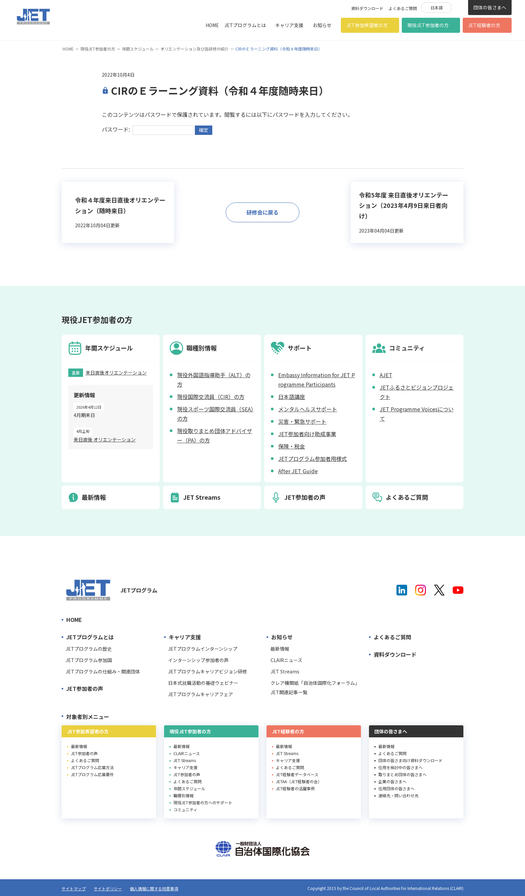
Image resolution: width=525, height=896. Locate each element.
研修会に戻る (262, 212)
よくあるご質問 (403, 8)
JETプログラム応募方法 (92, 767)
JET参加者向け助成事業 (307, 434)
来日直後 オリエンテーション (105, 439)
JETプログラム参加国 (89, 660)
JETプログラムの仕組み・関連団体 (103, 671)
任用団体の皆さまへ (396, 788)
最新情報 (280, 648)
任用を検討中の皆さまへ (400, 767)
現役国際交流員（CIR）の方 (210, 397)
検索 (460, 7)
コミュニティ (185, 809)
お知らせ (322, 25)
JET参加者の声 (84, 688)
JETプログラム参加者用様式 (312, 459)
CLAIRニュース (286, 660)
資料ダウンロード (367, 8)
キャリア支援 (289, 25)
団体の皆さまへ (489, 7)
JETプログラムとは (245, 25)
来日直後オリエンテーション (116, 372)
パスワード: (148, 129)
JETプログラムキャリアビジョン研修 (207, 671)
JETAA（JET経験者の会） (299, 781)
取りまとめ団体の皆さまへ (402, 774)
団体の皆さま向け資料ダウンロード (410, 760)
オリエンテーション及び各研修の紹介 (194, 49)
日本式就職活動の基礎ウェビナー (203, 682)
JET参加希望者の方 (367, 25)
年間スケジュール (138, 49)
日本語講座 (291, 397)
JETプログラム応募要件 (92, 774)
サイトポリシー (108, 888)
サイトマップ (74, 888)
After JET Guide (298, 471)
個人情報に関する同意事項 (154, 888)
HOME (212, 25)
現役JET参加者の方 (428, 25)
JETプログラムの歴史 (89, 648)
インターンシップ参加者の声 (198, 660)
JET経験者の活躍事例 (295, 788)
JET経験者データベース (297, 774)
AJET (386, 375)
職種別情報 (183, 795)
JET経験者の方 (484, 25)
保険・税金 (291, 446)
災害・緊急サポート (302, 421)
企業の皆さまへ (392, 781)
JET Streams (285, 671)
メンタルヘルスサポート (307, 409)
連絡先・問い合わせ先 (398, 795)
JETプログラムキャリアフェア (200, 694)
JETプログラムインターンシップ (202, 648)
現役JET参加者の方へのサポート (202, 802)
